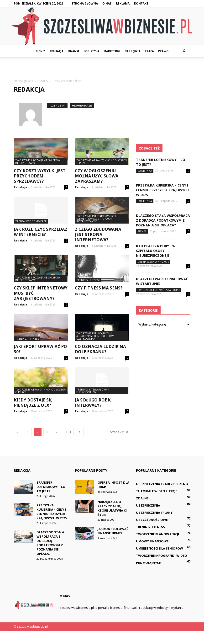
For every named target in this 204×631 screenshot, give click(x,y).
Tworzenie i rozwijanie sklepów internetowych (37, 161)
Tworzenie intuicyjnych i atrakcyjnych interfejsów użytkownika (95, 336)
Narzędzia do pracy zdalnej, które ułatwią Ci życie (112, 508)
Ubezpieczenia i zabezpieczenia (162, 484)
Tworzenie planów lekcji (157, 534)
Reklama (123, 3)
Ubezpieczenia (148, 505)
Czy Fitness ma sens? (98, 288)
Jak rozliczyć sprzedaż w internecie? (40, 231)
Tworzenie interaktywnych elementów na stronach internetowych (96, 218)
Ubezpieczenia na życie (153, 261)
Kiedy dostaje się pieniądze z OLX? (33, 402)
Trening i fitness (88, 280)
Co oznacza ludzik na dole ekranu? (100, 349)
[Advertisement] (102, 67)
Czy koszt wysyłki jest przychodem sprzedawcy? (39, 176)
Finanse (73, 51)
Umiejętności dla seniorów (159, 548)
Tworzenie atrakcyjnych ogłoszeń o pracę (101, 161)
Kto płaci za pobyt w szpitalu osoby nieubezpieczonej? (156, 251)
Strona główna (85, 3)
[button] (184, 51)
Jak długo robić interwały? (93, 402)
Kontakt (141, 3)
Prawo (163, 51)
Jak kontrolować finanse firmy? (113, 531)
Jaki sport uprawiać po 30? (40, 349)
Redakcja (20, 187)
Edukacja (56, 51)
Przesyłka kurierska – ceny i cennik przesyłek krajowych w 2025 (162, 190)
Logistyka (91, 51)
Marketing (112, 51)
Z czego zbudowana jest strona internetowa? (98, 234)
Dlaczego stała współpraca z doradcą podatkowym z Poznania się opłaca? (163, 220)
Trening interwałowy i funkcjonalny (92, 391)
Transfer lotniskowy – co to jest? (51, 486)
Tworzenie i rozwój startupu (158, 290)
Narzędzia (133, 51)
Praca (149, 51)
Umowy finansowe (152, 541)
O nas (106, 3)
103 (68, 432)
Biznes (41, 51)
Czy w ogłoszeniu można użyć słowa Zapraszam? (96, 176)
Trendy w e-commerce (31, 221)
